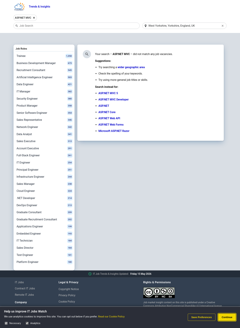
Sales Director (45, 239)
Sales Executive (45, 132)
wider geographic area (131, 58)
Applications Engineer (45, 218)
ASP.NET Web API (109, 109)
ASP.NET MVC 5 (108, 84)
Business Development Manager (45, 54)
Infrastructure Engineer (45, 168)
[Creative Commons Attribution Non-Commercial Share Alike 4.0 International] (184, 282)
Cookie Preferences (70, 299)
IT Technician (45, 232)
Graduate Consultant (45, 203)
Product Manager (45, 97)
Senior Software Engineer (45, 104)
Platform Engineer (45, 253)
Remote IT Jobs (24, 286)
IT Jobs (19, 273)
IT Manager (45, 82)
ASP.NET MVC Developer (113, 90)
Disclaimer (65, 305)
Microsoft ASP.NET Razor (113, 122)
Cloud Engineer (45, 182)
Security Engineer (45, 90)
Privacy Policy (67, 286)
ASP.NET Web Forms (111, 116)
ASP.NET (103, 97)
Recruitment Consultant (45, 61)
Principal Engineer (45, 161)
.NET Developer (45, 189)
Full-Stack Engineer (45, 147)
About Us (20, 300)
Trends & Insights (39, 6)
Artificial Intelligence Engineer (45, 68)
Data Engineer (45, 75)
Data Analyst (45, 125)
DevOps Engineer (45, 196)
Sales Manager (45, 175)
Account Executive (45, 139)
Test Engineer (45, 246)
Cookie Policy (67, 293)
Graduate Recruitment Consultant (45, 210)
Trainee (45, 47)
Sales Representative (45, 111)
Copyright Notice (69, 280)
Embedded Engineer (45, 225)
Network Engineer (45, 118)
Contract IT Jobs (25, 279)
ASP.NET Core (107, 103)
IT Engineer (45, 154)
